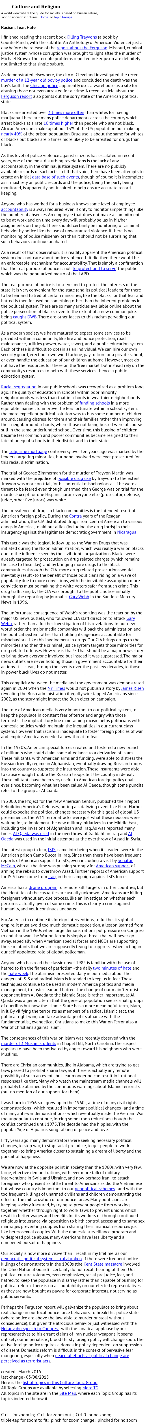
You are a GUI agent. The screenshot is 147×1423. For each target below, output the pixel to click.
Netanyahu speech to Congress (30, 1329)
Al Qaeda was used (31, 833)
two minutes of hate (112, 968)
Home (44, 17)
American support (113, 866)
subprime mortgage (28, 451)
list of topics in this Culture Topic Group (60, 1382)
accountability (14, 209)
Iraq (52, 876)
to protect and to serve (94, 268)
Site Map (67, 1393)
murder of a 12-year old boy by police (36, 80)
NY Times (56, 688)
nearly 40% (11, 134)
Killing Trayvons (82, 37)
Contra (75, 516)
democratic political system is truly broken (41, 1259)
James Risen (132, 688)
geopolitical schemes (95, 1189)
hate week (18, 973)
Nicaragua (126, 532)
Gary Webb (79, 597)
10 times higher (58, 123)
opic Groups (63, 17)
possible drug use (74, 478)
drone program (43, 887)
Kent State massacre (103, 1264)
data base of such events (55, 177)
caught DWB (25, 317)
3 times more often (66, 112)
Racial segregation (19, 387)
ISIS (52, 850)
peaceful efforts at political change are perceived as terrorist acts (65, 1358)
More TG (90, 1388)
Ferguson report (16, 96)
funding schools (95, 403)
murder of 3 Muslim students (28, 1043)
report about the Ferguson (82, 48)
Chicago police (44, 85)
